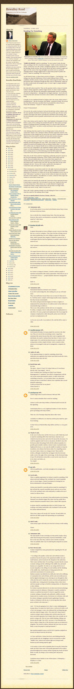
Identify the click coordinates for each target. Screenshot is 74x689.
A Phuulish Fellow (12, 288)
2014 (9, 268)
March (11, 262)
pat (31, 467)
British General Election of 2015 (34, 198)
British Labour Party (46, 198)
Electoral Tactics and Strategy (37, 199)
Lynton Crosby (48, 199)
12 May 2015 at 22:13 (34, 463)
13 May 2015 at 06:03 (34, 517)
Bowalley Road (15, 9)
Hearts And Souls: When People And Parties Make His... (14, 235)
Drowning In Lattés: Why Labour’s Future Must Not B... (15, 252)
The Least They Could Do (15, 217)
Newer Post (27, 670)
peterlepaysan (34, 392)
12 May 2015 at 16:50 (34, 360)
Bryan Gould (11, 303)
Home (46, 670)
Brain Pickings (11, 300)
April (10, 261)
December (11, 169)
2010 (9, 276)
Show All (20, 310)
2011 (9, 274)
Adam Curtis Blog (12, 291)
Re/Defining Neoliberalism (15, 186)
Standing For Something (14, 238)
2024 (9, 150)
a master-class (40, 58)
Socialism (55, 199)
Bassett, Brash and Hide (14, 295)
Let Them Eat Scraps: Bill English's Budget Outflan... (15, 214)
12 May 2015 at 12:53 (34, 221)
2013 (9, 270)
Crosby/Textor (27, 199)
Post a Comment (29, 666)
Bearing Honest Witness (14, 184)
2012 (9, 272)
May (10, 182)
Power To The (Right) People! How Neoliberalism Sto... (14, 242)
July (10, 179)
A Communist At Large (14, 286)
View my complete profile (12, 77)
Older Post (65, 670)
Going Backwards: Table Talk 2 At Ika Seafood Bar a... (15, 204)
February (11, 264)
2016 (9, 165)
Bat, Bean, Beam (12, 298)
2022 (9, 154)
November (11, 171)
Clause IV (54, 198)
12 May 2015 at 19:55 (34, 429)
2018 (9, 162)
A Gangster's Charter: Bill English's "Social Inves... (15, 226)
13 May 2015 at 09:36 (34, 543)
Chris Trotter (12, 40)
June (10, 181)
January (11, 266)
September (12, 175)
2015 (9, 167)
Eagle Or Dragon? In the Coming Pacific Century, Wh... (14, 257)
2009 (9, 278)
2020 (9, 158)
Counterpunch (11, 307)
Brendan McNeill (35, 225)
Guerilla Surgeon (35, 330)
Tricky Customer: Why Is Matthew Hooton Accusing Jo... (15, 195)
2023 (9, 152)
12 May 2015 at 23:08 (34, 471)
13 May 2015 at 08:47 (34, 529)
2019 (9, 160)
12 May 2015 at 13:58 (34, 326)
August (11, 177)
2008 (9, 280)
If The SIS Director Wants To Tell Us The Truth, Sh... (15, 209)
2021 (9, 156)
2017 (9, 163)
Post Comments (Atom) (37, 673)
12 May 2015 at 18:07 (34, 388)
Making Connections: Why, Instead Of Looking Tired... (14, 190)
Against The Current (13, 293)
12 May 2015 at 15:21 (34, 348)
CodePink (10, 305)
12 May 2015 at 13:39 (34, 283)
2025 (9, 148)
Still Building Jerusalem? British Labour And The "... (15, 247)
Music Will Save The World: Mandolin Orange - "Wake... (14, 221)
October (11, 173)
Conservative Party (62, 198)
